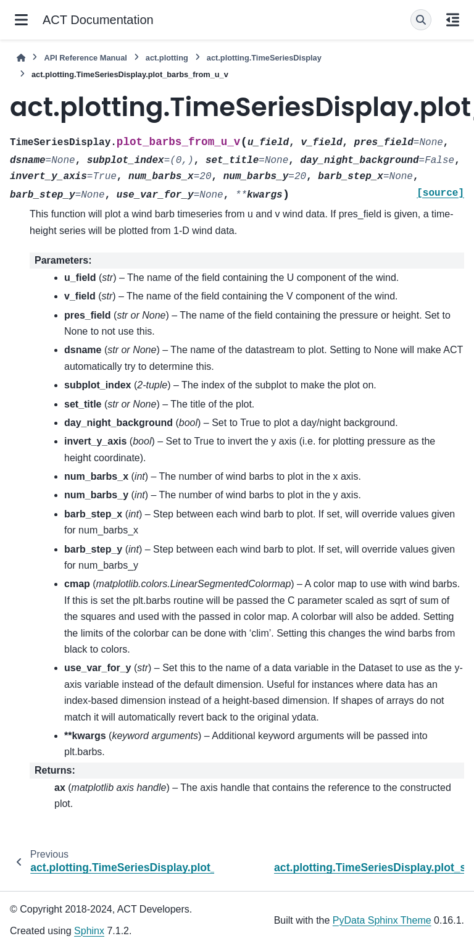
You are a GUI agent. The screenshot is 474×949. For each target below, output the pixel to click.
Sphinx (89, 931)
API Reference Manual (85, 57)
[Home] (21, 57)
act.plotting (167, 57)
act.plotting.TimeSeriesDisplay (264, 57)
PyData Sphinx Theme (382, 920)
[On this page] (452, 19)
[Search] (420, 19)
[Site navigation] (21, 19)
